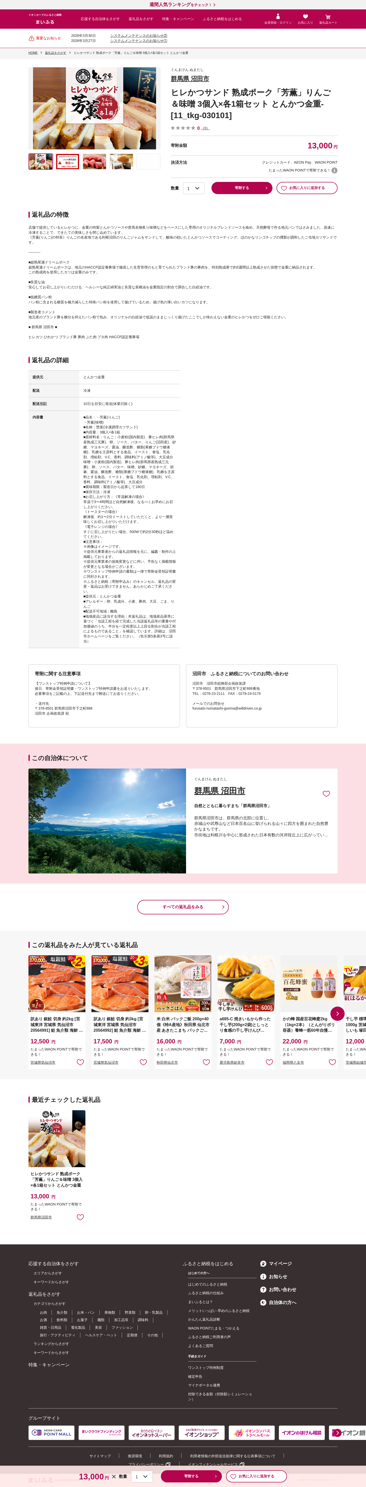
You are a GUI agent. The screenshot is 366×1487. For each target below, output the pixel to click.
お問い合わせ (278, 1289)
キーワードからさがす (51, 1282)
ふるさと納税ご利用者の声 (209, 1337)
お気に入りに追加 (326, 793)
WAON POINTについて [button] (334, 170)
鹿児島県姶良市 (232, 1062)
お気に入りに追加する (303, 188)
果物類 (109, 1312)
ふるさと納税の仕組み (206, 1293)
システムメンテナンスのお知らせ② (138, 36)
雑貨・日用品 (50, 1327)
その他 (152, 1335)
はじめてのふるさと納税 (207, 1284)
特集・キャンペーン (178, 19)
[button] (337, 1014)
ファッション (122, 1327)
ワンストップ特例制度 (206, 1368)
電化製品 (78, 1327)
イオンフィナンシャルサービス (213, 1464)
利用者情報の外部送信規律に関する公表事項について (233, 1456)
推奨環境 (135, 1456)
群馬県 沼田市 (190, 78)
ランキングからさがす (51, 1344)
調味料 (143, 1320)
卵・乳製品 (154, 1312)
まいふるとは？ (200, 1302)
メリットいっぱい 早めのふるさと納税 (219, 1311)
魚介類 (62, 1312)
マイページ (276, 1263)
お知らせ (273, 1276)
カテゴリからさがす (50, 1304)
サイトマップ (100, 1456)
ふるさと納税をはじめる (222, 19)
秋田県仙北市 (167, 1062)
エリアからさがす (48, 1273)
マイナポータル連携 (204, 1385)
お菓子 (82, 1320)
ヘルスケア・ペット (101, 1335)
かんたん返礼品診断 (204, 1319)
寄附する (242, 188)
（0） (205, 128)
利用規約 (166, 1456)
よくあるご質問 (200, 1346)
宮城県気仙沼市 (42, 1062)
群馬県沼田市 (41, 1217)
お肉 (43, 1312)
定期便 (132, 1335)
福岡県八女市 (293, 1062)
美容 (98, 1327)
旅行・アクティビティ (57, 1335)
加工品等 (121, 1320)
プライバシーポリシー (146, 1464)
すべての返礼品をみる (183, 907)
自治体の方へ (278, 1302)
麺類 (100, 1320)
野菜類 (130, 1312)
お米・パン (86, 1312)
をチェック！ (180, 5)
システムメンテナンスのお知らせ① (138, 41)
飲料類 (62, 1320)
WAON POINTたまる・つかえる (213, 1328)
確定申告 (195, 1376)
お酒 (43, 1320)
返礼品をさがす (141, 19)
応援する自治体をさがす (100, 19)
